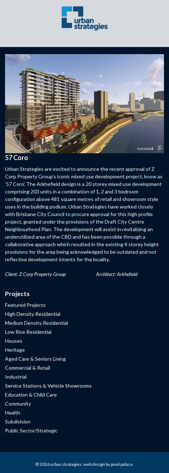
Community (18, 404)
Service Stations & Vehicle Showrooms (48, 386)
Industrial (16, 377)
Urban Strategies (66, 464)
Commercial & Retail (27, 368)
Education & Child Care (31, 395)
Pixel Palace (122, 464)
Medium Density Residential (36, 323)
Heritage (15, 350)
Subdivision (18, 421)
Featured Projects (25, 305)
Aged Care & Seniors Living (35, 359)
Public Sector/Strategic (31, 430)
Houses (13, 341)
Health (12, 412)
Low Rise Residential (28, 332)
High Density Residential (32, 314)
